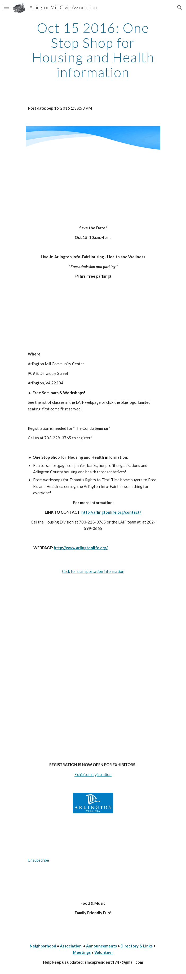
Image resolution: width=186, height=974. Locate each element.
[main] (93, 50)
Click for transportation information (93, 571)
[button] (6, 7)
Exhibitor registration (93, 774)
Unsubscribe (38, 860)
